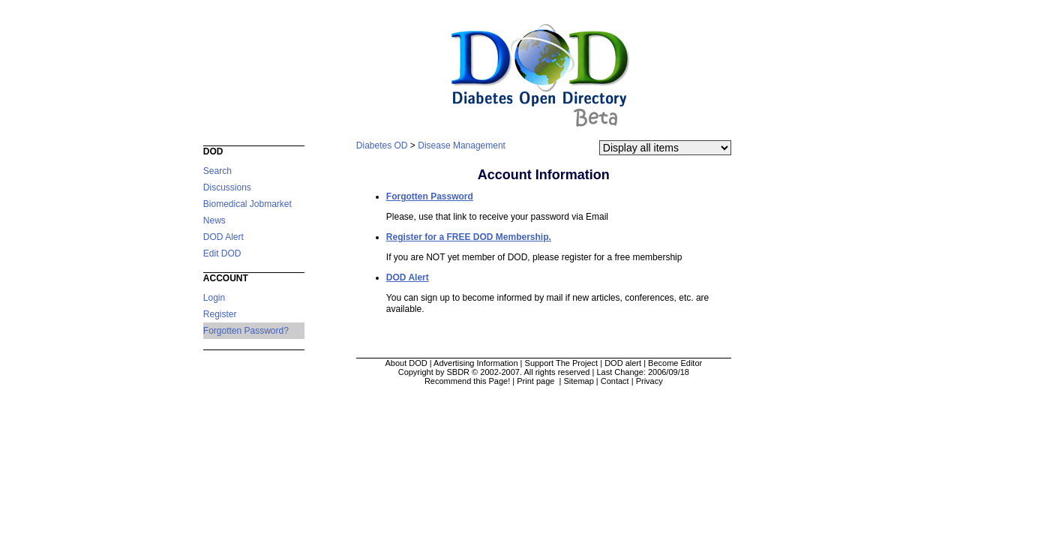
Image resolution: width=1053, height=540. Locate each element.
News (214, 220)
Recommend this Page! (467, 381)
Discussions (227, 187)
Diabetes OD (382, 145)
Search (217, 171)
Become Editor (675, 363)
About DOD (406, 363)
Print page (536, 381)
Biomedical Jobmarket (247, 204)
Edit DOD (222, 253)
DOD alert (622, 363)
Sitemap (578, 381)
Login (214, 297)
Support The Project (561, 363)
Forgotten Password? (246, 331)
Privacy (649, 381)
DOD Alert (223, 237)
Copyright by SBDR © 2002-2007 (459, 372)
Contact (615, 381)
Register (220, 314)
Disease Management (462, 145)
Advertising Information (476, 363)
